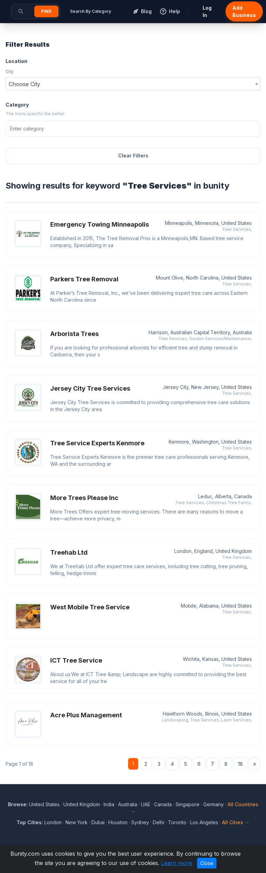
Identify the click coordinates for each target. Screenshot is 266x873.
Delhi (158, 822)
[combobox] (133, 83)
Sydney (140, 822)
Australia (127, 804)
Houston (117, 822)
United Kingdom (81, 804)
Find (46, 11)
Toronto (177, 822)
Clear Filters (133, 155)
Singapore (188, 804)
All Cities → (235, 822)
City (10, 71)
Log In (207, 11)
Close (206, 863)
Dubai (98, 822)
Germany (213, 804)
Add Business (244, 11)
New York (76, 822)
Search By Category (90, 11)
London (53, 822)
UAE (145, 804)
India (109, 804)
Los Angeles (204, 822)
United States (44, 804)
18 (240, 764)
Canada (163, 804)
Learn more (176, 863)
